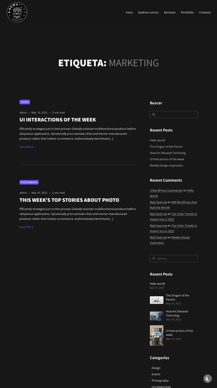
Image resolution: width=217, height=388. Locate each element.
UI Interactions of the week (167, 159)
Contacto (205, 13)
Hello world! (157, 140)
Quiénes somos (148, 13)
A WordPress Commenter (166, 190)
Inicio (129, 13)
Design (156, 368)
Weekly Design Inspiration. (167, 165)
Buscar (156, 102)
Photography (29, 182)
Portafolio (187, 13)
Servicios (169, 13)
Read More (26, 147)
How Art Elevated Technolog (168, 153)
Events (25, 101)
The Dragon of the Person (166, 146)
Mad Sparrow (158, 202)
